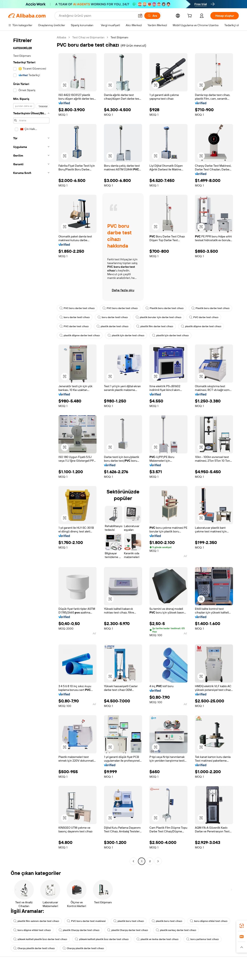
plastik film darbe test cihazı (154, 326)
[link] (241, 925)
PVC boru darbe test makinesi (86, 921)
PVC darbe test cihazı (203, 317)
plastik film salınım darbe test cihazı (36, 921)
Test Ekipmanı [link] (119, 37)
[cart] (190, 16)
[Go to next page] (158, 861)
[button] (140, 15)
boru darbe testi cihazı (74, 317)
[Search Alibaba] (96, 15)
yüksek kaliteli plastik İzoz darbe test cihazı (40, 939)
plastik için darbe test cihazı (126, 335)
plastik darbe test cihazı (112, 326)
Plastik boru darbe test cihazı (165, 308)
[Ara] (152, 15)
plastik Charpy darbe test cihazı (79, 930)
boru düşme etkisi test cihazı (208, 921)
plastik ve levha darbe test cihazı (157, 939)
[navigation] (31, 450)
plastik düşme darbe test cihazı (201, 326)
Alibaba (61, 37)
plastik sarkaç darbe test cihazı (176, 930)
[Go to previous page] (133, 861)
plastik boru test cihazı (128, 921)
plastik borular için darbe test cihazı (158, 317)
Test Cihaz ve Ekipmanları (88, 37)
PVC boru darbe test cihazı (77, 308)
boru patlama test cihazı (202, 939)
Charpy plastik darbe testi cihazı (34, 948)
